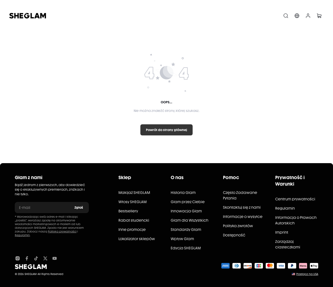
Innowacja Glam (186, 211)
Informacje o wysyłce (242, 216)
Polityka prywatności (62, 231)
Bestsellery (128, 211)
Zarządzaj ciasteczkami (287, 244)
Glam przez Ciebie (188, 202)
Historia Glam (183, 192)
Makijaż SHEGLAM (134, 192)
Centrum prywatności (295, 199)
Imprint (281, 232)
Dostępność (234, 235)
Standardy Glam (186, 229)
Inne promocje (132, 229)
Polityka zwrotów (238, 226)
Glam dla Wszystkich (189, 220)
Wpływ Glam (182, 239)
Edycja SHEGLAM (186, 248)
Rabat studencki (133, 220)
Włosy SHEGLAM (132, 202)
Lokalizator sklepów (136, 239)
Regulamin (22, 235)
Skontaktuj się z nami (242, 207)
